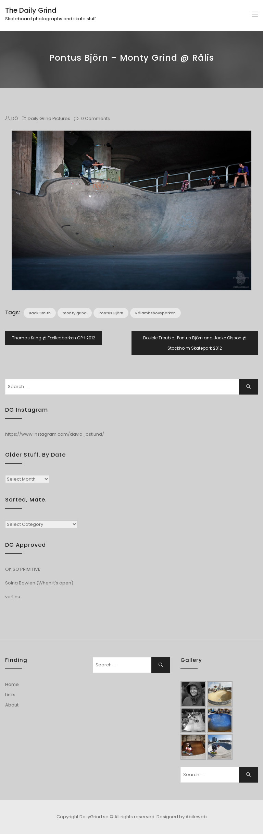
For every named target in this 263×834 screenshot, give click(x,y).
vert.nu (12, 596)
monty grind (75, 313)
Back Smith (40, 313)
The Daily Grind (31, 10)
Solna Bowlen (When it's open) (39, 583)
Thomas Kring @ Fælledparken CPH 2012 (53, 338)
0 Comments (95, 118)
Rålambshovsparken (155, 313)
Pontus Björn (111, 313)
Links (10, 694)
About (11, 705)
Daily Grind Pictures (49, 118)
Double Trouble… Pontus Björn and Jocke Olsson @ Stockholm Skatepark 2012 (195, 343)
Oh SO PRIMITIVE (22, 569)
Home (12, 684)
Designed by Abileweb (181, 816)
